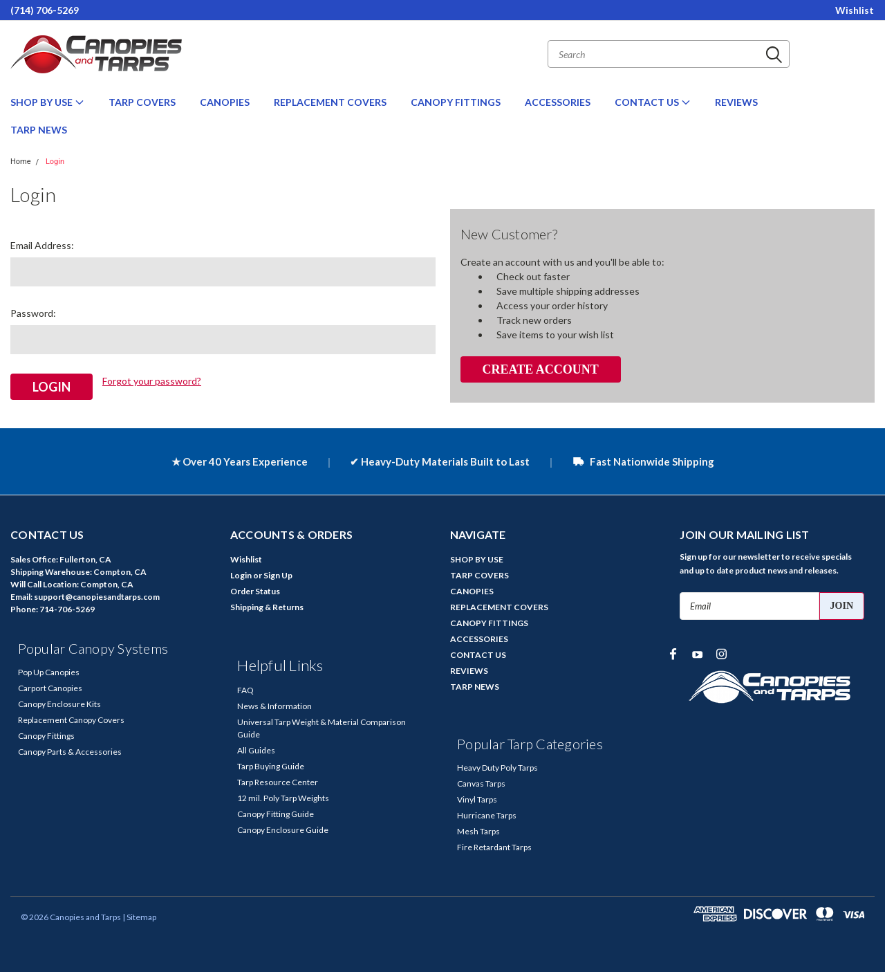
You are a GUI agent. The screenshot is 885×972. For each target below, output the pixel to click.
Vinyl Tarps (477, 799)
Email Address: (42, 245)
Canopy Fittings (46, 735)
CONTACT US (653, 102)
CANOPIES (225, 102)
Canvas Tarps (481, 783)
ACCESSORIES (557, 102)
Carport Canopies (50, 687)
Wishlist (854, 10)
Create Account (540, 369)
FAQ (245, 689)
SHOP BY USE (47, 102)
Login (55, 161)
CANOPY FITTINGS (456, 102)
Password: (33, 313)
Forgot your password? (151, 381)
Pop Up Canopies (49, 671)
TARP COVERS (142, 102)
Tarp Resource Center (277, 781)
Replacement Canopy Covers (71, 719)
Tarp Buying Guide (270, 765)
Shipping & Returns (267, 606)
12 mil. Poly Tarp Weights (283, 797)
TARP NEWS (38, 130)
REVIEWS (736, 102)
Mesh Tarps (478, 830)
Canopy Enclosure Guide (282, 829)
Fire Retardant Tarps (494, 846)
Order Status (255, 590)
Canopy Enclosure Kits (59, 703)
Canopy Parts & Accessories (70, 751)
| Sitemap (139, 916)
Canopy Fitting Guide (275, 813)
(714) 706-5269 (44, 10)
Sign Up (277, 574)
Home (20, 161)
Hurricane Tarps (486, 814)
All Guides (256, 749)
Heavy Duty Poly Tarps (497, 767)
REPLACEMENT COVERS (330, 102)
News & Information (274, 705)
